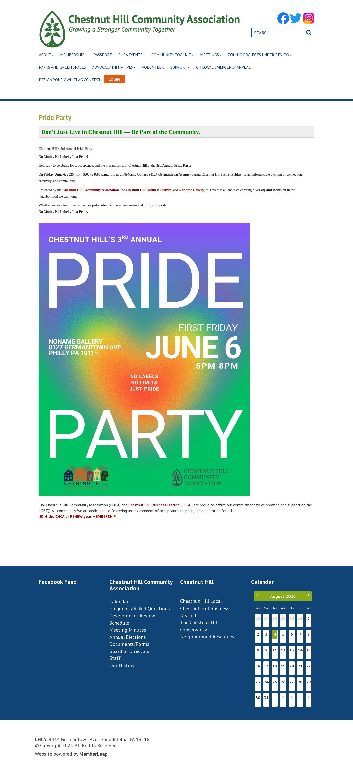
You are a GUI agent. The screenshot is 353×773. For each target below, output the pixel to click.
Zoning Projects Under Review (266, 54)
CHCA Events (135, 54)
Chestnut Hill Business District (153, 504)
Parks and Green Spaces (62, 67)
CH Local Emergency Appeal (228, 67)
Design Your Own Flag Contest (70, 79)
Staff (115, 658)
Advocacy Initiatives (115, 67)
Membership (75, 54)
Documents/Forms (129, 644)
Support (183, 67)
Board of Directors (129, 651)
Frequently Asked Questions (139, 608)
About (46, 54)
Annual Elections (127, 637)
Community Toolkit (177, 54)
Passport (105, 54)
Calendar (118, 601)
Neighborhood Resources (207, 636)
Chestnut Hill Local (201, 601)
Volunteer (155, 67)
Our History (121, 665)
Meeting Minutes (127, 630)
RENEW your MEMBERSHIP (93, 516)
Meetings (216, 54)
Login (115, 79)
